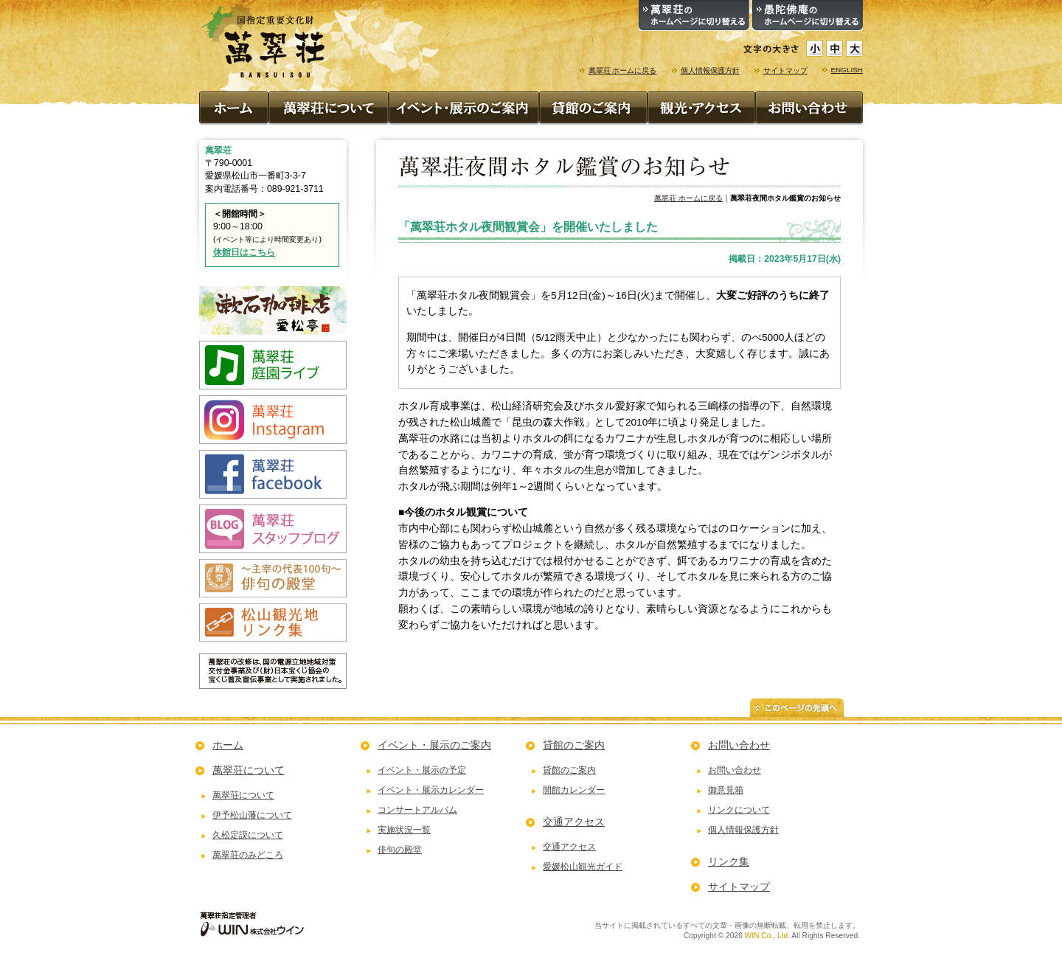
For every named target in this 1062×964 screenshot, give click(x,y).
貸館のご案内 (574, 745)
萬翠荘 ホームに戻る (623, 70)
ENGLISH (847, 70)
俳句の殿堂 (400, 850)
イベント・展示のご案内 (434, 745)
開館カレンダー (574, 790)
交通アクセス (574, 822)
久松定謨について (247, 835)
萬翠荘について (248, 770)
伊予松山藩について (252, 815)
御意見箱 (725, 790)
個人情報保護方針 (710, 70)
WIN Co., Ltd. (767, 936)
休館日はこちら (244, 252)
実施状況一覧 (404, 830)
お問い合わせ (739, 745)
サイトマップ (785, 70)
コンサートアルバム (417, 810)
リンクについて (739, 810)
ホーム (227, 745)
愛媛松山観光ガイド (582, 866)
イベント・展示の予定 (422, 770)
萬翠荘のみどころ (247, 855)
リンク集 (728, 861)
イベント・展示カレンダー (431, 790)
